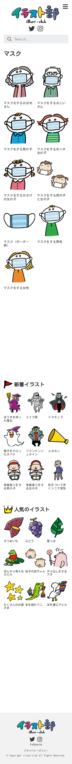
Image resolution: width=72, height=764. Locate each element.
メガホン (54, 451)
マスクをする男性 (50, 241)
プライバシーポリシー (36, 750)
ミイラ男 (32, 417)
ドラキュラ (55, 417)
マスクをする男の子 (18, 149)
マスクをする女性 (16, 287)
